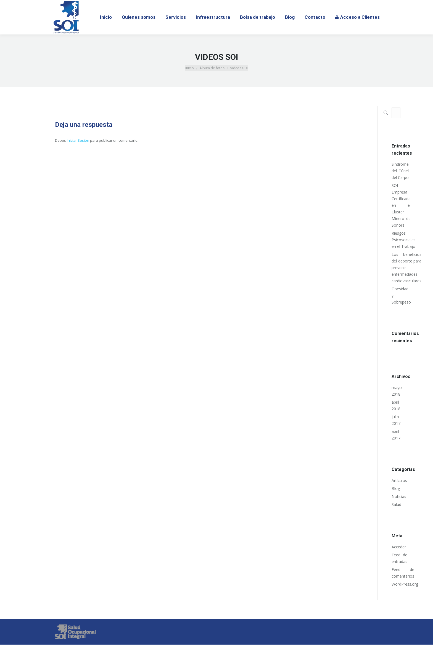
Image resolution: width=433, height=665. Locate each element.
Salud (396, 504)
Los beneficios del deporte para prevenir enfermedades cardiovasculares (406, 267)
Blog (396, 488)
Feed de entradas (399, 558)
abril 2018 (396, 405)
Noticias (399, 496)
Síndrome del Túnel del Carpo (400, 171)
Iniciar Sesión (78, 140)
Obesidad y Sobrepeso (401, 295)
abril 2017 (396, 435)
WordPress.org (405, 584)
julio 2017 (396, 420)
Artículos (399, 480)
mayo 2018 (397, 391)
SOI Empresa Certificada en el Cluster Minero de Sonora (401, 205)
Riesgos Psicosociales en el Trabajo (404, 239)
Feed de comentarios (403, 573)
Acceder (399, 546)
